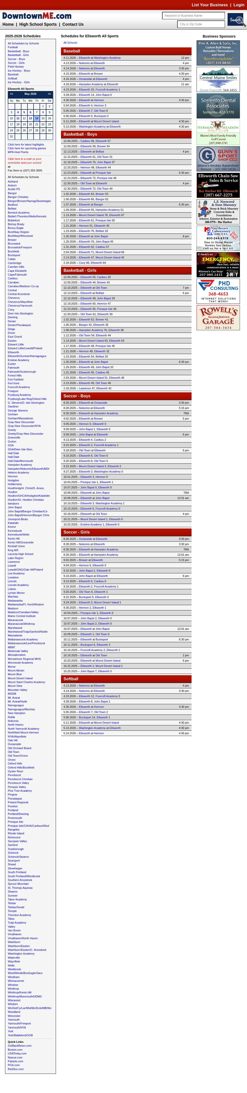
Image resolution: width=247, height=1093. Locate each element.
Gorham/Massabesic (20, 418)
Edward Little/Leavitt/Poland (25, 348)
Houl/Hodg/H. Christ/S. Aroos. (26, 488)
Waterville (14, 957)
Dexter (12, 321)
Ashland (13, 181)
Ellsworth (13, 352)
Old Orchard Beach (20, 748)
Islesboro (13, 503)
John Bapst (15, 507)
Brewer (12, 239)
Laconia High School (20, 553)
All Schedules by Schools (23, 43)
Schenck (13, 852)
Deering (13, 317)
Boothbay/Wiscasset (20, 235)
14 (36, 118)
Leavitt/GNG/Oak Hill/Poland (25, 569)
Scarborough (16, 848)
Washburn (14, 941)
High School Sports (38, 24)
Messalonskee (16, 654)
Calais (12, 258)
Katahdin (13, 522)
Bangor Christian (18, 196)
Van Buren (14, 930)
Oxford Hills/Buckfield (21, 767)
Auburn (12, 185)
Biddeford (14, 220)
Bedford (13, 204)
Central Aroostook (19, 294)
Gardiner (13, 406)
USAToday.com (17, 1053)
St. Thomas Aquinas (20, 887)
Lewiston (13, 577)
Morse (12, 666)
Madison (13, 608)
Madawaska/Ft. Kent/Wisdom (26, 604)
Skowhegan (15, 868)
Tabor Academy (17, 899)
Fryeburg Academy (19, 394)
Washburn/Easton (19, 946)
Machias (13, 596)
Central (12, 290)
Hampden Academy (20, 464)
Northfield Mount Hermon (23, 732)
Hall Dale (13, 453)
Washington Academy (21, 953)
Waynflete (14, 961)
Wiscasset (14, 1000)
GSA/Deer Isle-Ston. (20, 449)
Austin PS (14, 189)
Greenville (14, 437)
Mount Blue (15, 674)
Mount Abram (16, 670)
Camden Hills (16, 266)
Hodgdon (13, 480)
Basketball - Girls (18, 54)
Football (13, 47)
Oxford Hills (15, 763)
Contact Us (72, 24)
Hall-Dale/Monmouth (20, 460)
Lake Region (15, 557)
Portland (13, 810)
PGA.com (14, 1065)
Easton (12, 340)
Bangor (12, 193)
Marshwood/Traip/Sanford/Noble (28, 631)
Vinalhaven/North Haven (23, 938)
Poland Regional (18, 802)
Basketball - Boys (18, 51)
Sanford (13, 844)
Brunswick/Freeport (20, 247)
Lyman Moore (16, 592)
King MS (13, 550)
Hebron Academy (18, 472)
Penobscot (14, 775)
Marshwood (15, 627)
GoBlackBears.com (20, 1045)
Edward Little (16, 344)
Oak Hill (13, 740)
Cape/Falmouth (17, 274)
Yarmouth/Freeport (19, 1023)
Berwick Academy (19, 212)
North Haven (15, 724)
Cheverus (14, 297)
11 (17, 118)
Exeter (12, 363)
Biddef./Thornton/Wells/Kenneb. (27, 216)
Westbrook (14, 969)
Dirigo (11, 329)
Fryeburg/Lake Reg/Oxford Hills (27, 398)
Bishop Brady (16, 224)
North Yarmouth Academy (23, 728)
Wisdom (13, 1004)
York (10, 1031)
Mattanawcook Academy (23, 639)
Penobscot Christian (20, 779)
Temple (12, 910)
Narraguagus (16, 705)
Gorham (13, 414)
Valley (11, 926)
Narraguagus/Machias (21, 709)
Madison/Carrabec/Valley (23, 612)
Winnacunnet (16, 980)
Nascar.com (15, 1057)
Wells (11, 965)
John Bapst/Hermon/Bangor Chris (28, 515)
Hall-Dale (13, 456)
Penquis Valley (17, 786)
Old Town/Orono (18, 755)
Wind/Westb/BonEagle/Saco (25, 972)
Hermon (13, 476)
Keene (12, 526)
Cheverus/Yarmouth (20, 305)
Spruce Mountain (18, 883)
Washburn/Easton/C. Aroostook (27, 949)
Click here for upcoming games (27, 148)
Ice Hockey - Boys (19, 70)
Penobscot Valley (18, 782)
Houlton (12, 491)
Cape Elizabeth (17, 270)
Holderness (15, 484)
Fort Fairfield (15, 379)
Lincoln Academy (18, 584)
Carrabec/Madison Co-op (23, 286)
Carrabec (13, 282)
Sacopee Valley (17, 841)
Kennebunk (15, 530)
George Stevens (18, 410)
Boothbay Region (18, 231)
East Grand (15, 336)
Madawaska (15, 600)
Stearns (12, 891)
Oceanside (14, 744)
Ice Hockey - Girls (19, 82)
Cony (11, 309)
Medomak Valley (18, 651)
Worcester (14, 1015)
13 (30, 118)
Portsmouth (15, 817)
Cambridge (14, 262)
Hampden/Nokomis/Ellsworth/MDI (28, 468)
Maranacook (15, 620)
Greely (12, 429)
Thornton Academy (19, 915)
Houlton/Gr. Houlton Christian (26, 499)
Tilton (11, 918)
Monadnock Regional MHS (24, 658)
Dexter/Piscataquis (19, 325)
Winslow (13, 984)
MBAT (11, 647)
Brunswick (14, 243)
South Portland (17, 872)
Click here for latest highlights (26, 144)
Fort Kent (13, 383)
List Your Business (210, 5)
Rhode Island (16, 833)
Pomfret (13, 806)
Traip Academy (17, 922)
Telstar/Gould (16, 907)
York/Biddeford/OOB (20, 1035)
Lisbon (12, 588)
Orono (12, 759)
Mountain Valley (17, 689)
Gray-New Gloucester (21, 422)
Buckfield (13, 251)
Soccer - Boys (16, 59)
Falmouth (13, 367)
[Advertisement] (219, 407)
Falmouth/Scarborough (22, 371)
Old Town (13, 751)
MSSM (12, 693)
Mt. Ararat (14, 697)
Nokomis (13, 720)
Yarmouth (14, 1019)
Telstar (12, 903)
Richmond (14, 837)
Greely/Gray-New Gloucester (25, 433)
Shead (12, 864)
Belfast (12, 208)
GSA (11, 445)
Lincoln (12, 581)
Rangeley (13, 829)
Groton (12, 441)
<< (11, 93)
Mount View (15, 685)
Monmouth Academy (20, 662)
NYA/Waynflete (17, 736)
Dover (11, 332)
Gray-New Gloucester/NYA (24, 425)
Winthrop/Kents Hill (20, 992)
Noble (11, 717)
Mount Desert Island (20, 678)
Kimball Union (16, 546)
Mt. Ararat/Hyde (17, 701)
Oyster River (15, 771)
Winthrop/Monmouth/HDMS (25, 996)
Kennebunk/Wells (18, 534)
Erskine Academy (18, 360)
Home (8, 24)
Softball (12, 78)
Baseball (13, 74)
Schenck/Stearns (18, 856)
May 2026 (30, 93)
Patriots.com (15, 1061)
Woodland (14, 1011)
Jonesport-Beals (18, 519)
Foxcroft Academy (19, 387)
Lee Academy (16, 573)
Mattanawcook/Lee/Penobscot (26, 643)
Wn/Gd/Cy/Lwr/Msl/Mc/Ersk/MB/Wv (29, 1008)
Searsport (14, 860)
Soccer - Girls (16, 62)
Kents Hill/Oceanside (21, 542)
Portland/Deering (18, 813)
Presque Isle (15, 821)
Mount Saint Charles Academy (26, 682)
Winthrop (13, 988)
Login (238, 5)
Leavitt (12, 565)
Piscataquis (15, 798)
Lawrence (14, 561)
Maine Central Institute (22, 615)
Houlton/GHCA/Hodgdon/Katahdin (29, 495)
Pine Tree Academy (20, 790)
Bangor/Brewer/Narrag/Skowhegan (29, 200)
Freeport (13, 391)
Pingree (12, 794)
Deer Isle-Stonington (20, 313)
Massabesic (15, 635)
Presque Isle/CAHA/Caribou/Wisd (28, 825)
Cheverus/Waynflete (20, 301)
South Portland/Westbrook (24, 876)
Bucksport (14, 255)
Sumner (13, 895)
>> (49, 93)
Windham (13, 977)
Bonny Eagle (15, 227)
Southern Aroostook (20, 879)
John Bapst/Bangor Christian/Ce (27, 511)
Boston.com (15, 1049)
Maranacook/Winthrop (21, 623)
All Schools (70, 42)
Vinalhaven (14, 934)
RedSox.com (16, 1069)
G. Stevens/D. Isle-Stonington (26, 402)
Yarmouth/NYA (17, 1027)
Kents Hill (13, 538)
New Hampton (16, 713)
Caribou (13, 278)
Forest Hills (15, 375)
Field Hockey (16, 66)
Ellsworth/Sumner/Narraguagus (27, 356)
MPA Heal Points (18, 152)
